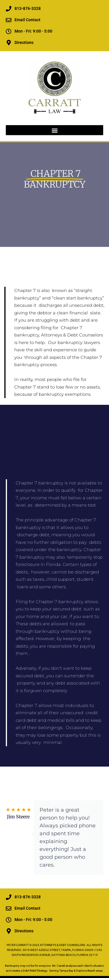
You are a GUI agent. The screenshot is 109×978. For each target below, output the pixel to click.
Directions (24, 42)
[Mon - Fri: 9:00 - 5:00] (8, 31)
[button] (54, 130)
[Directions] (8, 42)
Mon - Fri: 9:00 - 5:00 (33, 31)
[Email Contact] (8, 20)
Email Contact (27, 19)
